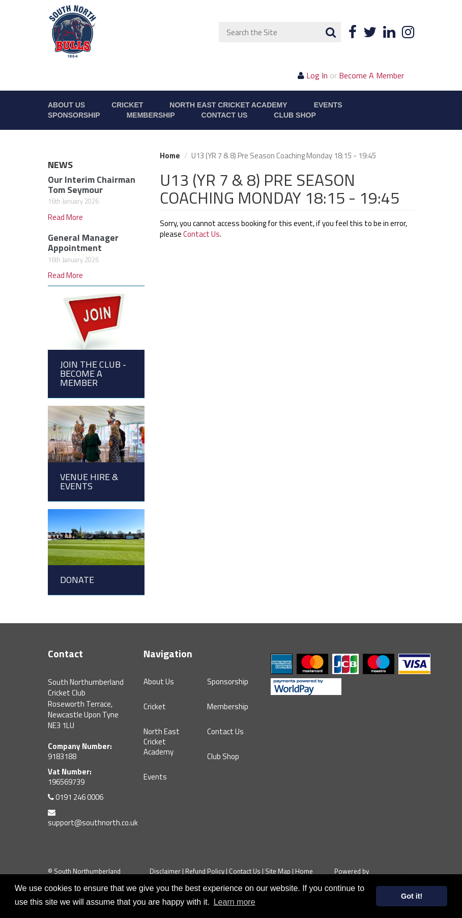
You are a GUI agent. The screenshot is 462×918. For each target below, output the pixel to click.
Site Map (278, 871)
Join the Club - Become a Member (93, 373)
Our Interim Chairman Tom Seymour (91, 185)
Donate (77, 580)
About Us (66, 105)
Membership (151, 115)
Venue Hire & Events (89, 481)
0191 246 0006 (75, 797)
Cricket (127, 105)
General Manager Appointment (83, 243)
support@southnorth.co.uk (93, 818)
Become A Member (371, 75)
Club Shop (294, 115)
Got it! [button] (411, 896)
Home (170, 155)
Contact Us (224, 115)
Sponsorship (74, 115)
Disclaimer (165, 871)
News (60, 165)
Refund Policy (204, 871)
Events (328, 105)
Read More (65, 217)
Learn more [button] (234, 902)
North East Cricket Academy (228, 105)
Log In (317, 75)
